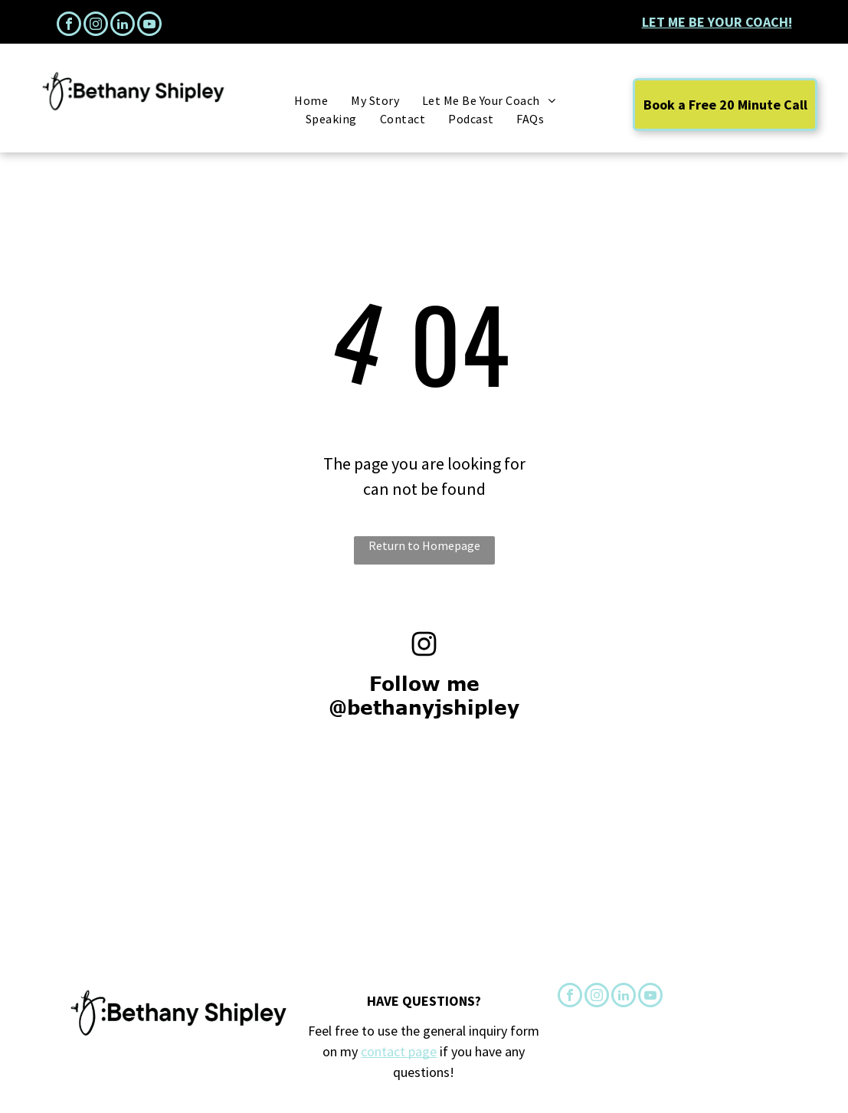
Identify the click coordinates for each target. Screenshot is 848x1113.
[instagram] (95, 25)
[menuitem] (311, 100)
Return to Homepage (424, 545)
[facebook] (69, 25)
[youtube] (149, 25)
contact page (399, 1051)
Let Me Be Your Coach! (717, 22)
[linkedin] (122, 25)
